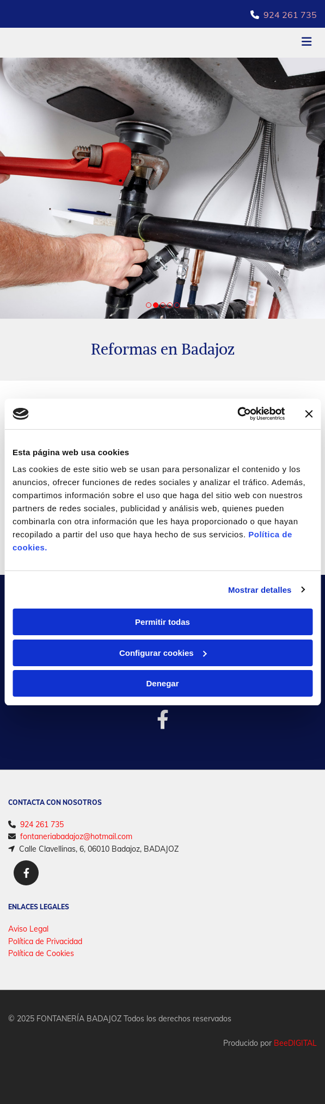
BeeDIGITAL (295, 1043)
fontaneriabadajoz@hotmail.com (76, 836)
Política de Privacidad (45, 941)
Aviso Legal (28, 929)
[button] (265, 43)
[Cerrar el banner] (308, 414)
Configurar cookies (163, 653)
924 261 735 (290, 14)
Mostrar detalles (260, 589)
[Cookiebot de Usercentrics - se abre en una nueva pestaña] (237, 414)
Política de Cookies (41, 953)
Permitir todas (162, 622)
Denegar (162, 683)
